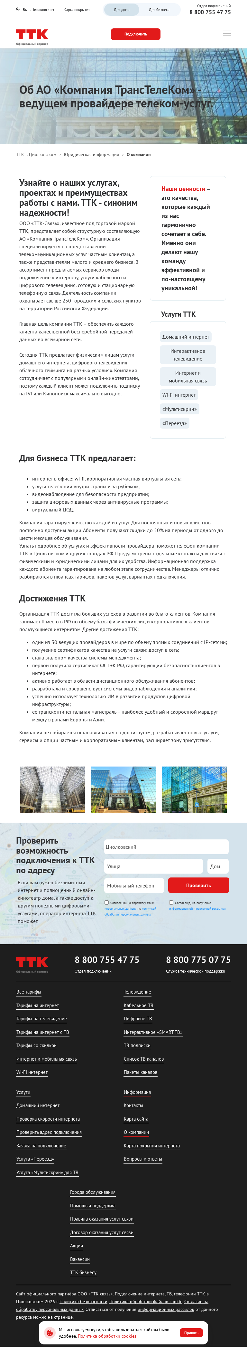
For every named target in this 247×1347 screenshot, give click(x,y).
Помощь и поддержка (92, 1206)
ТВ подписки (137, 1045)
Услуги (23, 1092)
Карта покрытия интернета (152, 1146)
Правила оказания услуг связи (101, 1219)
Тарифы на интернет (37, 1005)
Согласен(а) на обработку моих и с (130, 908)
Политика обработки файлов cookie (145, 1301)
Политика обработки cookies (107, 1336)
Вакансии (80, 1259)
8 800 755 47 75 (210, 12)
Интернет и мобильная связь (188, 377)
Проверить (198, 885)
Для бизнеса (159, 9)
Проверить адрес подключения (49, 1132)
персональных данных (120, 908)
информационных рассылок (166, 1309)
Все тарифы (28, 992)
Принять (191, 1332)
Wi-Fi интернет (179, 394)
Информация (137, 1092)
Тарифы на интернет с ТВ (42, 1032)
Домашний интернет (185, 336)
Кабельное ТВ (138, 1005)
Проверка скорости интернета (48, 1119)
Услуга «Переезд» (35, 1159)
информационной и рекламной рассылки (197, 908)
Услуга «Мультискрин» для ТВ (47, 1172)
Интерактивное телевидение (187, 355)
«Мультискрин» (179, 409)
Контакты (133, 1105)
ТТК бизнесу (83, 1272)
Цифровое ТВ (138, 1018)
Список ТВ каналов (144, 1059)
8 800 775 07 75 (198, 960)
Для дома (122, 9)
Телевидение (137, 992)
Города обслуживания (92, 1192)
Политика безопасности (83, 1301)
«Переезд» (174, 423)
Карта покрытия (77, 9)
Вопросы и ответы (143, 1159)
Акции (76, 1246)
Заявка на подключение (41, 1146)
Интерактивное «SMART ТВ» (153, 1032)
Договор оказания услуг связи (101, 1232)
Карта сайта (136, 1119)
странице (63, 1317)
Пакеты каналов (140, 1072)
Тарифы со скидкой (36, 1045)
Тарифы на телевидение (41, 1018)
